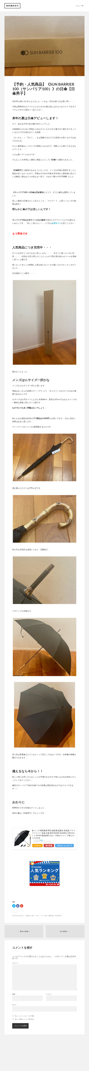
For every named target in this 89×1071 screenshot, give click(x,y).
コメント (15, 963)
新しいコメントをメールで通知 (24, 1016)
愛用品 (51, 916)
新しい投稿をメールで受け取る (24, 1019)
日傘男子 (59, 916)
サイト (14, 1004)
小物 (32, 916)
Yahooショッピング (64, 845)
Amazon (37, 845)
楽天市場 (48, 845)
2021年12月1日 (17, 916)
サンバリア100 (42, 916)
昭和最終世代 (12, 6)
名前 (14, 994)
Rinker (41, 840)
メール (49, 994)
